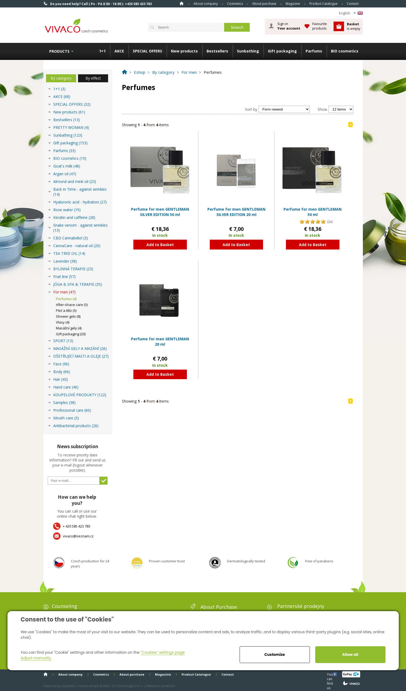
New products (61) (69, 112)
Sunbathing (248, 51)
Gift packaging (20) (70, 334)
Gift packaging (282, 51)
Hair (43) (60, 379)
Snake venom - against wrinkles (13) (80, 228)
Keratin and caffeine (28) (74, 217)
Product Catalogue (323, 3)
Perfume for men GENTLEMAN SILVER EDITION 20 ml (236, 212)
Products (59, 51)
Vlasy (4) (62, 322)
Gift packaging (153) (70, 142)
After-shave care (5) (72, 304)
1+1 (102, 51)
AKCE (119, 51)
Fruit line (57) (64, 276)
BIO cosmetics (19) (69, 158)
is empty (353, 26)
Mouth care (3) (66, 417)
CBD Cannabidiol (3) (70, 237)
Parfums (314, 51)
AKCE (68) (61, 96)
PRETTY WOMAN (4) (71, 127)
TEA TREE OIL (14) (69, 253)
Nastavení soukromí (161, 686)
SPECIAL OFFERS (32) (72, 104)
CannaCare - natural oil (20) (76, 245)
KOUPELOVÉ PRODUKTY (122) (79, 394)
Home (181, 3)
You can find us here (330, 674)
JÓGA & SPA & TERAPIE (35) (77, 284)
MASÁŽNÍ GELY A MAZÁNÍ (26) (80, 348)
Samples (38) (64, 402)
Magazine (293, 3)
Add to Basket (160, 244)
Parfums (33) (64, 150)
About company (206, 3)
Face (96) (61, 363)
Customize (274, 654)
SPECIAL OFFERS (147, 51)
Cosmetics (235, 3)
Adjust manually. (36, 658)
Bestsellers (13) (66, 119)
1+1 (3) (59, 88)
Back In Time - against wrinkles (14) (80, 192)
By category (61, 78)
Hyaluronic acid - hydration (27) (80, 202)
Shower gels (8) (68, 316)
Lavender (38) (65, 261)
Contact (353, 3)
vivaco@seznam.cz (78, 536)
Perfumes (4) (66, 298)
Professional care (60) (72, 410)
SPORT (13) (63, 340)
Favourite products (319, 26)
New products (184, 51)
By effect (93, 78)
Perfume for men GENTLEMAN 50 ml (313, 212)
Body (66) (61, 371)
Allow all (350, 654)
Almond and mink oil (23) (74, 181)
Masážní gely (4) (68, 328)
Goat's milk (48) (66, 166)
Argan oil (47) (64, 173)
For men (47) (64, 292)
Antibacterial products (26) (76, 425)
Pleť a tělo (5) (66, 310)
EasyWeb (67, 686)
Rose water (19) (67, 209)
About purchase (264, 3)
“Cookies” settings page (163, 652)
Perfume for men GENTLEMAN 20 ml (160, 341)
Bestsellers (217, 51)
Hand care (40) (66, 387)
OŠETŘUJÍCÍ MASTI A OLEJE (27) (81, 356)
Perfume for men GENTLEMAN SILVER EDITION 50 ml (160, 212)
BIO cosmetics (344, 51)
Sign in (288, 26)
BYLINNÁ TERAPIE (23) (73, 268)
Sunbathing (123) (67, 135)
